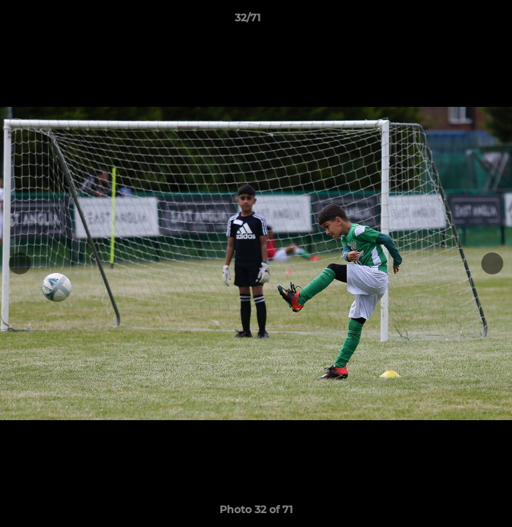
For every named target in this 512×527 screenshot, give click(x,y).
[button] (459, 21)
